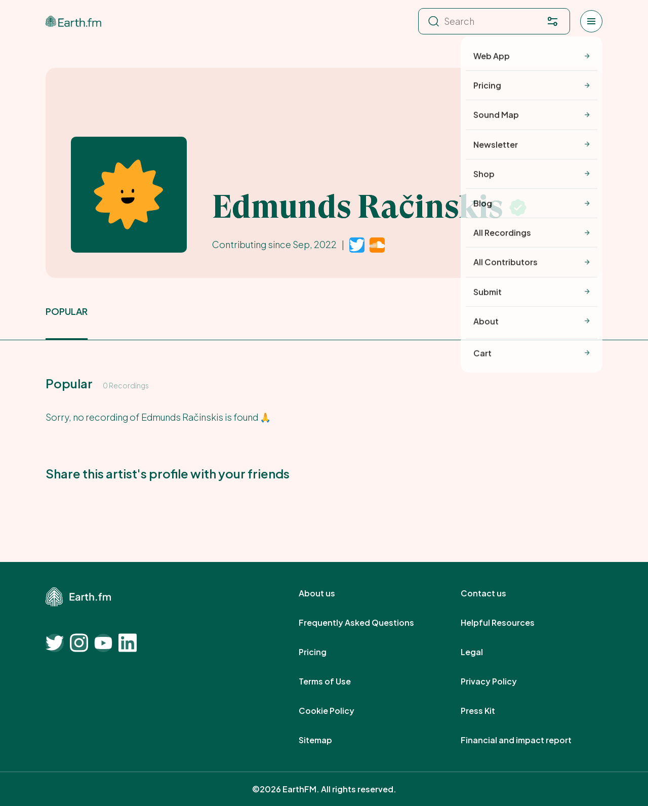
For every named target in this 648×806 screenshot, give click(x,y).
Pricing (324, 652)
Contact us (495, 593)
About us (328, 593)
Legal (483, 652)
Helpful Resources (509, 623)
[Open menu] (591, 21)
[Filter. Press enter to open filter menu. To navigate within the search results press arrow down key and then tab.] (552, 21)
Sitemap (326, 740)
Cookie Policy (338, 711)
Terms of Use (336, 681)
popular (67, 311)
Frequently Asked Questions (367, 623)
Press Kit (489, 711)
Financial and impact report (527, 740)
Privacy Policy (500, 681)
